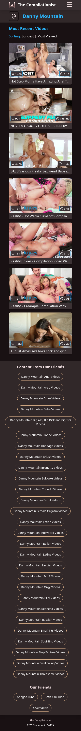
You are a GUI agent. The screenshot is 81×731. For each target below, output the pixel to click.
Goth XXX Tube (54, 697)
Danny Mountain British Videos (40, 457)
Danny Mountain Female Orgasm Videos (40, 511)
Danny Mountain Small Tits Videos (40, 630)
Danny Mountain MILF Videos (40, 576)
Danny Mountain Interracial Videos (40, 533)
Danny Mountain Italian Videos (40, 543)
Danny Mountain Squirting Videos (40, 641)
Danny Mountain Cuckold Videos (40, 489)
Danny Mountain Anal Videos (40, 376)
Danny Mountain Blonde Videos (40, 435)
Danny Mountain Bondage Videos (40, 446)
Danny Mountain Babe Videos (40, 409)
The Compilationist (32, 5)
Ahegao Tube (25, 697)
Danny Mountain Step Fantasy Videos (40, 652)
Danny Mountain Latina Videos (40, 554)
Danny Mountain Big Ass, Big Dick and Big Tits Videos (40, 422)
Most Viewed (47, 36)
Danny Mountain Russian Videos (40, 620)
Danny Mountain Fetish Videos (40, 522)
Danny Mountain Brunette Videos (40, 467)
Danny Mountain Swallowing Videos (40, 663)
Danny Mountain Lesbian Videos (40, 565)
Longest (28, 36)
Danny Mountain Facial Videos (40, 500)
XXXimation (40, 708)
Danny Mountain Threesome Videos (40, 674)
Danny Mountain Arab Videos (40, 387)
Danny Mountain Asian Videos (41, 398)
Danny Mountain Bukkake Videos (41, 478)
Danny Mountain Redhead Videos (40, 609)
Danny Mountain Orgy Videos (40, 587)
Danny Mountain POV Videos (40, 598)
